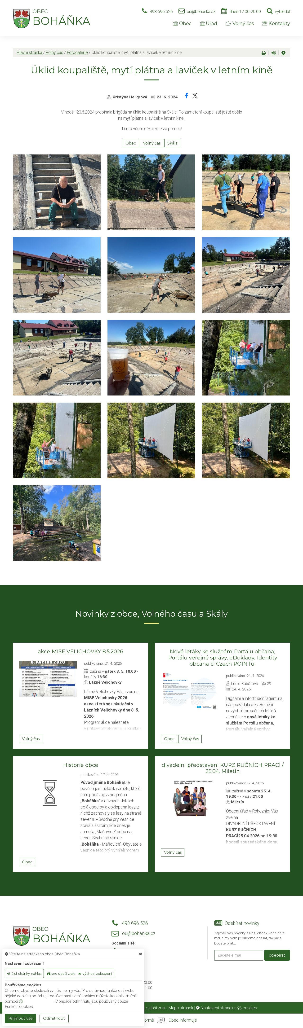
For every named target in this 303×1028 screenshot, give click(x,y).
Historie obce (80, 765)
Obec (182, 23)
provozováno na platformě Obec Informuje (151, 1020)
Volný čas (240, 23)
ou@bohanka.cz (201, 11)
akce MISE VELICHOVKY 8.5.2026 (80, 651)
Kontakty (276, 23)
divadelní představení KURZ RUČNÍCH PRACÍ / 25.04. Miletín (223, 768)
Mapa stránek (180, 1007)
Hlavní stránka (29, 52)
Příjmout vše (20, 1018)
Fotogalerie (77, 52)
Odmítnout (54, 1018)
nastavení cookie (36, 1001)
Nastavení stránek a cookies (226, 1007)
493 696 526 (161, 11)
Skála (172, 143)
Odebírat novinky (242, 923)
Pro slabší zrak (152, 1007)
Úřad (208, 23)
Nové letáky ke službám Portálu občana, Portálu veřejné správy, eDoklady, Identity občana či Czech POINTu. (222, 657)
